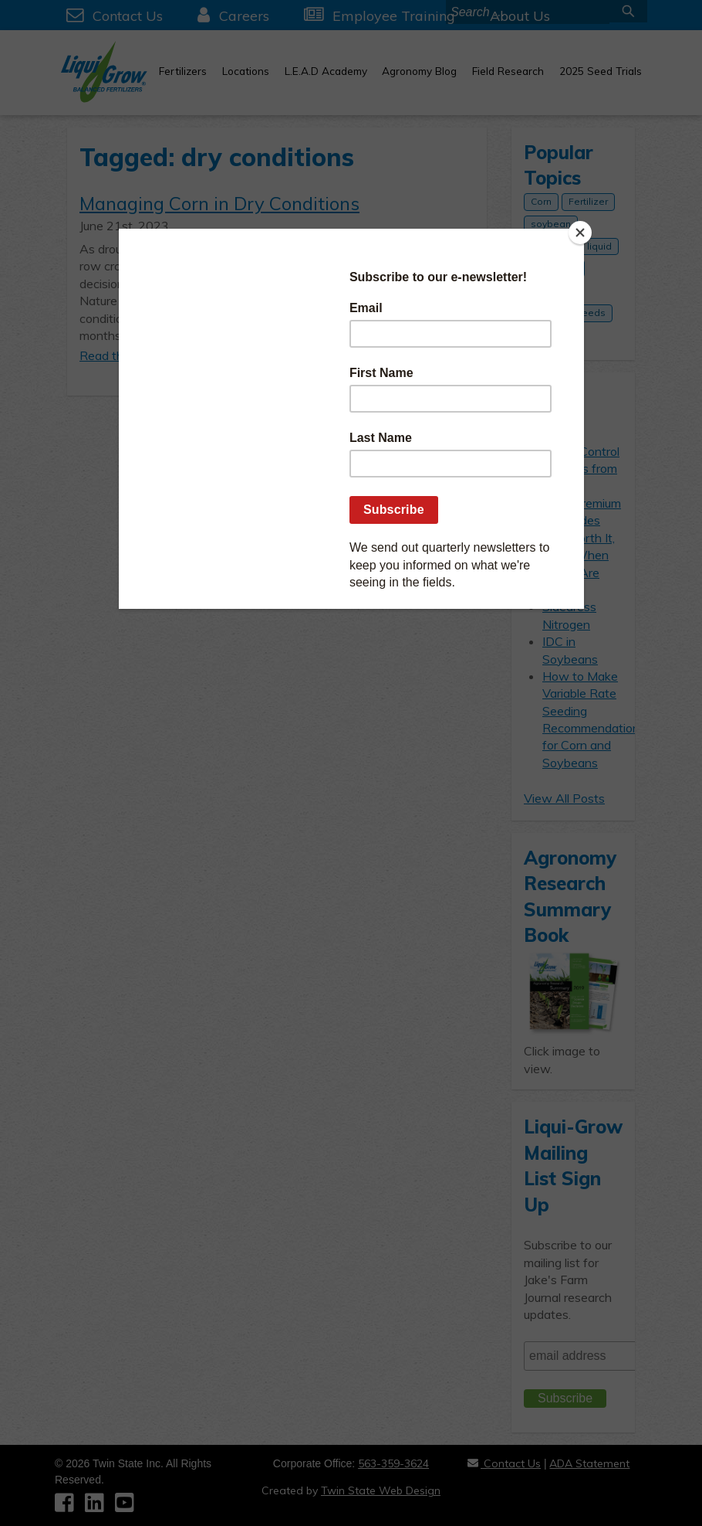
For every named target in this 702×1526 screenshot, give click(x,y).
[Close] (580, 232)
